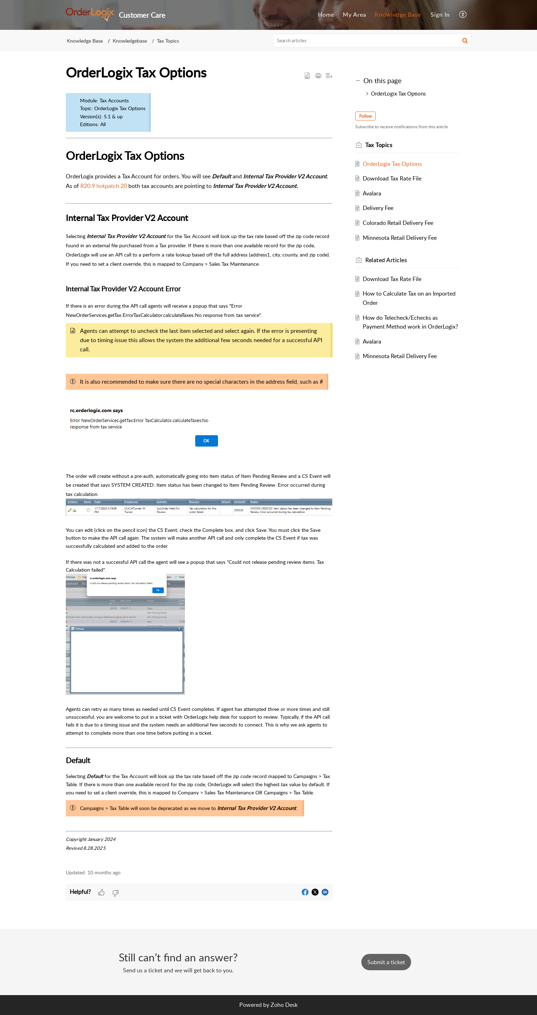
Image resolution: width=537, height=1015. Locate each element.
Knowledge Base (398, 14)
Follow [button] (365, 116)
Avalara (372, 193)
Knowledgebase (130, 40)
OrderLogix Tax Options (398, 93)
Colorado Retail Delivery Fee (398, 223)
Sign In (440, 14)
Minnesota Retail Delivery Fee (400, 238)
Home (326, 14)
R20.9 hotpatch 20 (103, 186)
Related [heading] (386, 260)
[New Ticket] (386, 962)
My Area (354, 14)
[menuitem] (326, 15)
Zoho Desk (284, 1005)
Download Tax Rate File (392, 178)
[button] (463, 15)
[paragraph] (199, 476)
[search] (372, 40)
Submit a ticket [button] (386, 962)
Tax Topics (168, 40)
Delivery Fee (378, 208)
